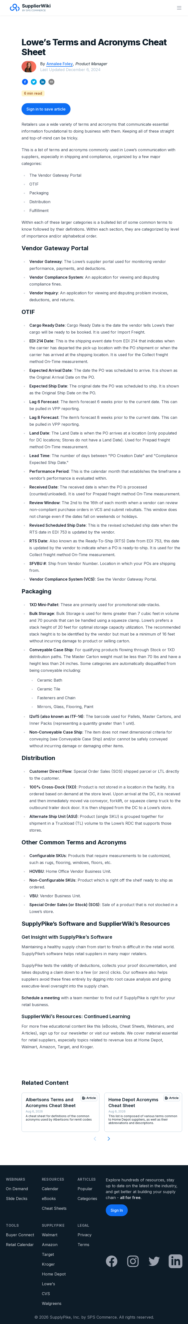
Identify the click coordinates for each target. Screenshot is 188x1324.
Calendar (50, 1188)
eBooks (49, 1198)
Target (48, 1254)
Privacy (85, 1234)
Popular (85, 1188)
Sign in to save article (46, 109)
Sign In (117, 1210)
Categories (87, 1198)
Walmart (49, 1234)
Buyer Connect (20, 1234)
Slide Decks (16, 1198)
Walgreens (51, 1303)
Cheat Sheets (54, 1208)
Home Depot (54, 1274)
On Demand (17, 1188)
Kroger (48, 1264)
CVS (46, 1293)
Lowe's (48, 1283)
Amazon (50, 1244)
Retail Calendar (20, 1244)
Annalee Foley (59, 63)
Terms (83, 1244)
